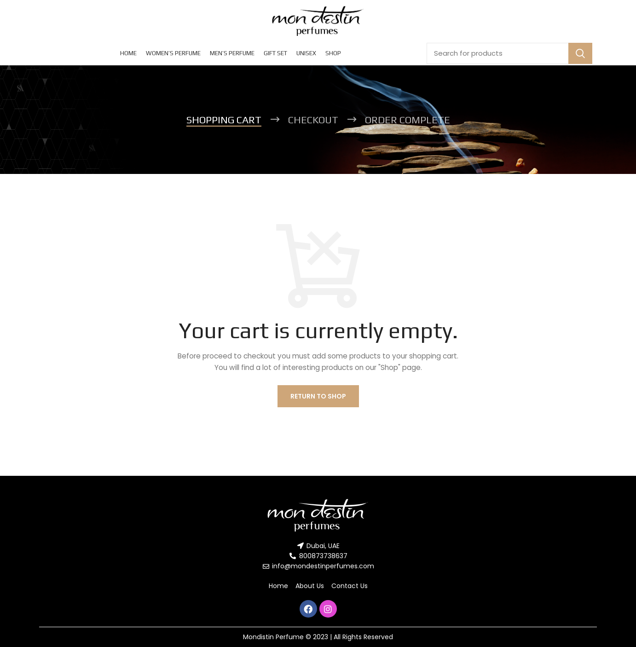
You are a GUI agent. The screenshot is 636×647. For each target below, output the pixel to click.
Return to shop (318, 396)
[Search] (509, 53)
